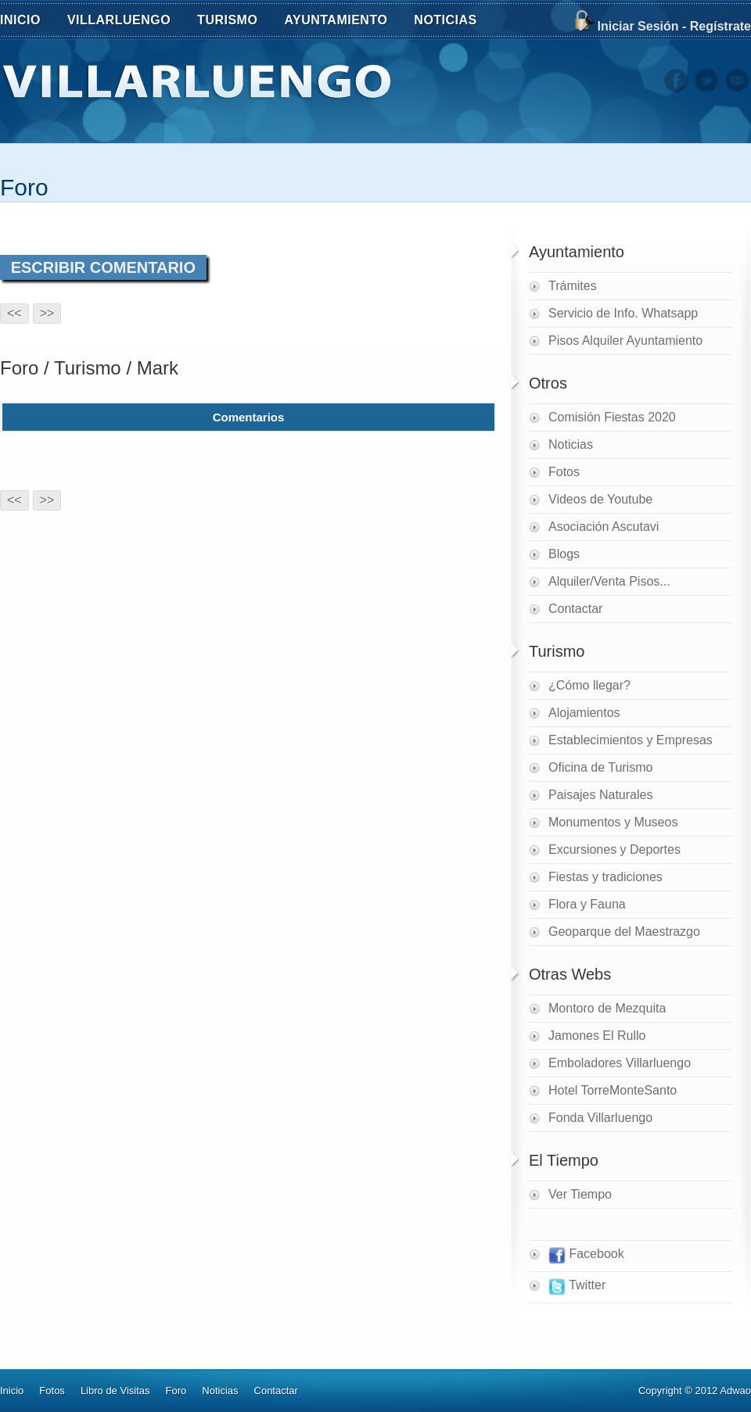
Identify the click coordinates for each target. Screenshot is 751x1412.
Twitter (576, 1287)
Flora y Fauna (587, 904)
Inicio (11, 1390)
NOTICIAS (454, 21)
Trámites (572, 285)
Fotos (564, 471)
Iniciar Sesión (637, 26)
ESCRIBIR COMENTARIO (103, 267)
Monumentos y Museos (612, 822)
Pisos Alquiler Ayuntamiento (625, 340)
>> (47, 313)
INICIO (20, 20)
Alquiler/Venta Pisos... (609, 581)
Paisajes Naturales (600, 794)
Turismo (87, 367)
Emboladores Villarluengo (619, 1063)
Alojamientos (584, 712)
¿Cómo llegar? (589, 685)
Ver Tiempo (580, 1194)
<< (14, 313)
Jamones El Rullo (597, 1035)
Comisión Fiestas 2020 (612, 417)
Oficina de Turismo (600, 767)
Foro (24, 187)
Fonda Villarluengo (600, 1117)
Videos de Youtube (600, 499)
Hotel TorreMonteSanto (612, 1090)
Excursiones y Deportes (614, 849)
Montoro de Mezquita (607, 1008)
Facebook (586, 1255)
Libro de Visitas (115, 1390)
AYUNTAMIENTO (344, 21)
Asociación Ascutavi (603, 526)
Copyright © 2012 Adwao (694, 1390)
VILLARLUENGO (127, 21)
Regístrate (720, 26)
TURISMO (236, 21)
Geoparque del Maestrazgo (624, 931)
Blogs (564, 554)
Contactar (575, 608)
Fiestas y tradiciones (605, 876)
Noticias (570, 444)
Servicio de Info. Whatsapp (623, 313)
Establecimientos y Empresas (630, 740)
